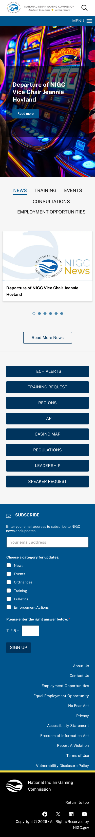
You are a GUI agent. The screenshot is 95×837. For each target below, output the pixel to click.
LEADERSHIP (47, 465)
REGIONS (47, 402)
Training (20, 590)
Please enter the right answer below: (38, 619)
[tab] (20, 189)
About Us (81, 666)
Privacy (82, 716)
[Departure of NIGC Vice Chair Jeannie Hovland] (47, 256)
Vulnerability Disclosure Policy (62, 765)
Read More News (48, 337)
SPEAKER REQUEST (47, 481)
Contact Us (79, 675)
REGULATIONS (47, 450)
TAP (47, 418)
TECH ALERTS (47, 371)
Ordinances (23, 582)
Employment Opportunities (65, 686)
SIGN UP (18, 647)
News (18, 566)
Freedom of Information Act (64, 735)
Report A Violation (73, 745)
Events (19, 574)
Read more (28, 114)
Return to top (77, 802)
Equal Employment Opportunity (61, 696)
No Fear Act (78, 705)
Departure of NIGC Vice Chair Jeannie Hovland (38, 92)
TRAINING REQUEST (47, 387)
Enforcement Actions (31, 607)
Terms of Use (77, 755)
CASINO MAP (47, 434)
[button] (78, 21)
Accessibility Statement (68, 725)
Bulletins (21, 599)
